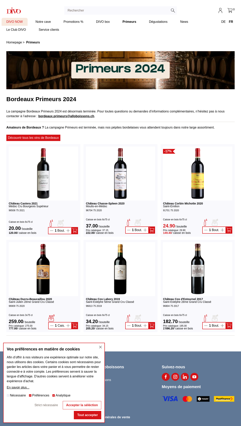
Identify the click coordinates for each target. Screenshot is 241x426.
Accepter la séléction (82, 405)
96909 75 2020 (17, 306)
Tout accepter (87, 415)
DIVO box (103, 21)
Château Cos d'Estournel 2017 (183, 299)
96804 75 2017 (171, 306)
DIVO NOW (14, 21)
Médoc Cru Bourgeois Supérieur (28, 206)
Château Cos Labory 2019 (103, 299)
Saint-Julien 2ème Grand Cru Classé (31, 301)
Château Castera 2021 (23, 203)
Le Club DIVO (16, 29)
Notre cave (43, 21)
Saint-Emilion (171, 206)
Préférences (39, 395)
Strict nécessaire (46, 405)
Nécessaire (16, 395)
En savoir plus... (18, 387)
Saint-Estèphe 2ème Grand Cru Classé (187, 301)
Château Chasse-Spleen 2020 (105, 203)
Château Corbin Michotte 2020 (183, 203)
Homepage (14, 42)
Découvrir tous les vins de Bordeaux (33, 137)
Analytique (61, 395)
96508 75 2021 (17, 210)
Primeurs (129, 21)
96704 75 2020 (94, 210)
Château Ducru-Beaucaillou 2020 (30, 299)
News (184, 21)
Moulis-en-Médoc (96, 206)
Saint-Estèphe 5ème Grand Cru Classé (110, 301)
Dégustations (158, 21)
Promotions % (73, 21)
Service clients (49, 29)
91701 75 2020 (171, 210)
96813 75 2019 (94, 306)
